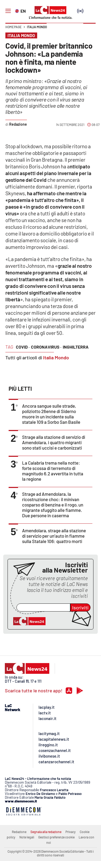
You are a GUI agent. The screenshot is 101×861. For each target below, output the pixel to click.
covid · (23, 346)
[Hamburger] (8, 11)
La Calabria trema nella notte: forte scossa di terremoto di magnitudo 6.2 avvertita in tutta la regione (52, 471)
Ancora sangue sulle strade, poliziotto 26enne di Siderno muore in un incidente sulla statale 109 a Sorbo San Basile (51, 414)
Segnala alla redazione (45, 832)
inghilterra (76, 346)
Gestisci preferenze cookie (56, 837)
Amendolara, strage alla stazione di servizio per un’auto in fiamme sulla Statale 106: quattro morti (54, 536)
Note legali (26, 837)
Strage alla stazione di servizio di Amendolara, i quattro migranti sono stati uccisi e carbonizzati (53, 442)
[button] (89, 29)
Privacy (70, 832)
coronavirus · (46, 346)
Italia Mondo (37, 27)
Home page (13, 27)
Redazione (19, 832)
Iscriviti (80, 607)
